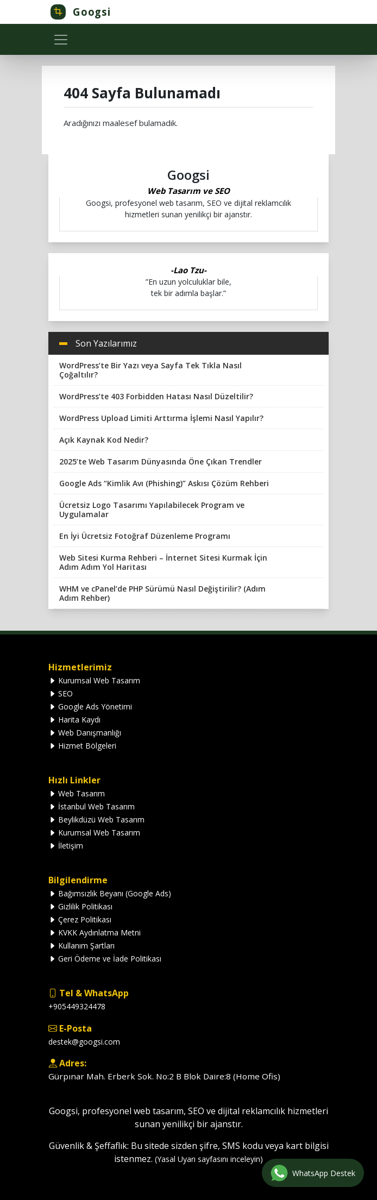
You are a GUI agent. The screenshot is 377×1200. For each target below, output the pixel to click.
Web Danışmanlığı (84, 732)
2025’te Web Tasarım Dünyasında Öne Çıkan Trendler (160, 461)
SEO (60, 693)
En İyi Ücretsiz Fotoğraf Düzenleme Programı (144, 536)
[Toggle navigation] (61, 39)
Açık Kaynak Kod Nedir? (103, 440)
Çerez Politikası (79, 919)
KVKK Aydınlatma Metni (94, 932)
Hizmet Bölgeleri (82, 745)
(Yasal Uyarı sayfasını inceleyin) (209, 1159)
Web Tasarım (76, 793)
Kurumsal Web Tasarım (94, 680)
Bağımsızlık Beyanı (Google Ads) (109, 893)
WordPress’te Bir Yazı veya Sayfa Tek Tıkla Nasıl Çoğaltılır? (150, 370)
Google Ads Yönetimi (90, 706)
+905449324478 (76, 1006)
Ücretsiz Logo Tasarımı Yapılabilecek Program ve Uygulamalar (151, 509)
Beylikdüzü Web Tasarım (96, 819)
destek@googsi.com (84, 1041)
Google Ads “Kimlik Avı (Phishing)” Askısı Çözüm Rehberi (164, 483)
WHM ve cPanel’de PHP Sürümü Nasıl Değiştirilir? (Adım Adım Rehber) (162, 593)
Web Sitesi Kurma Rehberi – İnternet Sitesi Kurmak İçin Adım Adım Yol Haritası (163, 562)
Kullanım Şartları (81, 945)
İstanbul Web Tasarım (91, 806)
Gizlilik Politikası (80, 906)
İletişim (65, 845)
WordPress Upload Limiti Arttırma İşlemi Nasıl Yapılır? (161, 418)
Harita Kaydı (74, 719)
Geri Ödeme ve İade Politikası (104, 958)
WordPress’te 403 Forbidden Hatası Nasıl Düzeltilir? (156, 396)
